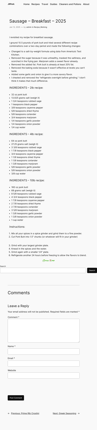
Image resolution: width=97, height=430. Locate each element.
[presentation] (27, 387)
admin (28, 27)
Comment (13, 317)
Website (12, 370)
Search (3, 266)
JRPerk (11, 4)
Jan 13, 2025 (14, 27)
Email (11, 358)
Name (12, 346)
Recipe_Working (40, 27)
